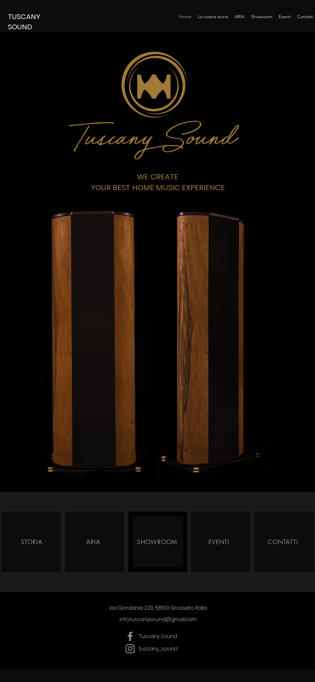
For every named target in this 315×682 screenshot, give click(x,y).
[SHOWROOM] (158, 541)
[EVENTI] (220, 541)
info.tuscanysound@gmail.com (158, 619)
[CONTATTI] (284, 541)
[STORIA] (32, 541)
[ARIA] (94, 541)
